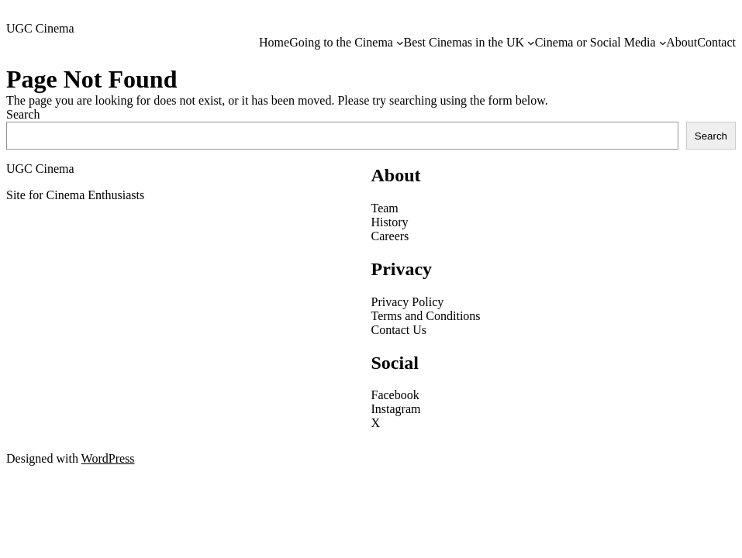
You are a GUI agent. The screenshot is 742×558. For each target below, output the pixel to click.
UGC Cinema (40, 28)
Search (23, 114)
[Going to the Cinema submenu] (400, 42)
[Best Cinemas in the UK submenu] (531, 42)
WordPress (108, 458)
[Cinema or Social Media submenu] (663, 42)
